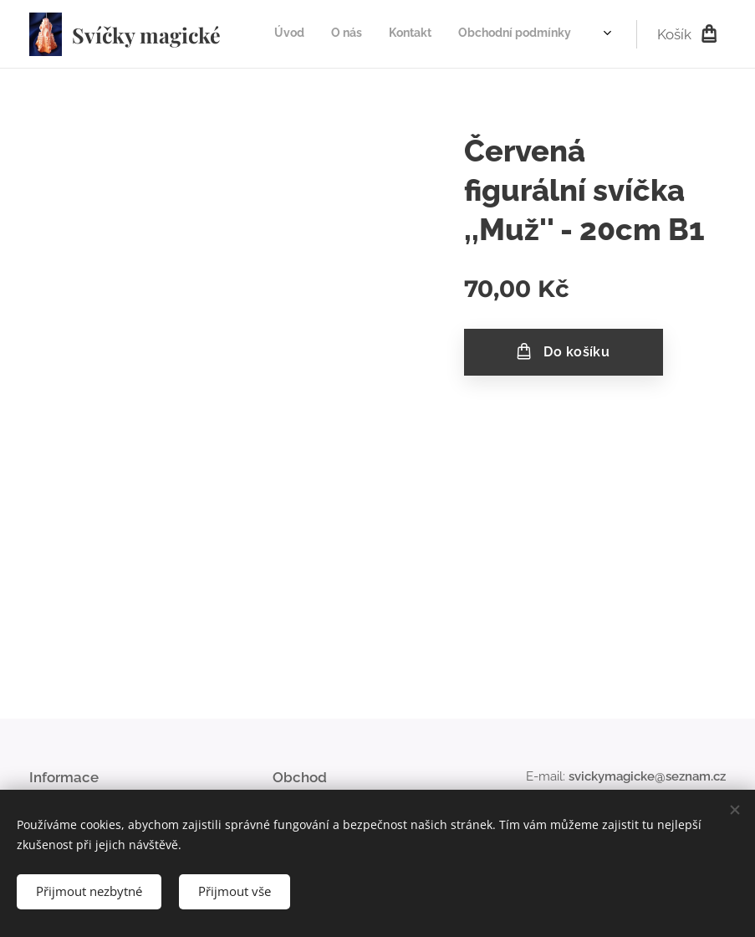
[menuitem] (504, 34)
